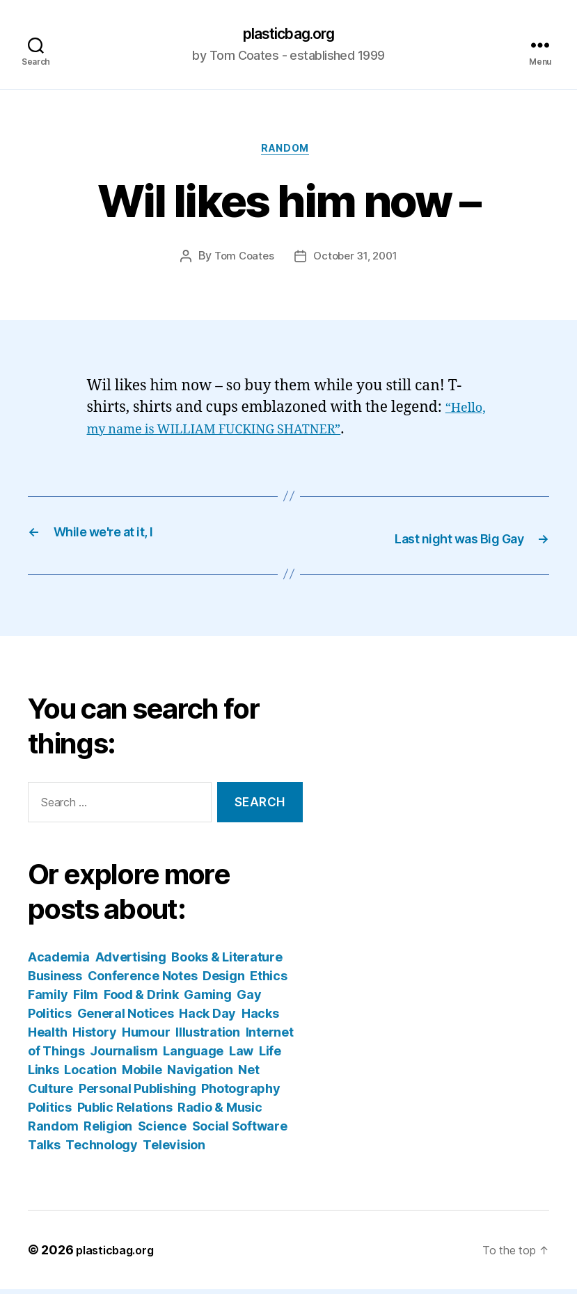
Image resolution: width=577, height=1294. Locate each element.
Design (223, 980)
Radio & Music (219, 1112)
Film (85, 999)
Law (241, 1055)
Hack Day (207, 1018)
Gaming (207, 999)
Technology (101, 1149)
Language (193, 1055)
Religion (108, 1131)
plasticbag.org (288, 34)
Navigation (199, 1074)
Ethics (268, 980)
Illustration (207, 1037)
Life (270, 1055)
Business (55, 980)
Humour (146, 1037)
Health (47, 1037)
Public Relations (125, 1112)
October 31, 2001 (357, 262)
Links (43, 1074)
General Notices (125, 1018)
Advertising (130, 961)
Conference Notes (143, 980)
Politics (50, 1112)
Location (90, 1074)
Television (174, 1149)
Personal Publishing (137, 1093)
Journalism (123, 1055)
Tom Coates (241, 262)
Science (162, 1131)
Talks (44, 1149)
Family (48, 999)
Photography (240, 1093)
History (94, 1037)
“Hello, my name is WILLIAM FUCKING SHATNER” (261, 435)
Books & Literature (226, 961)
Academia (59, 961)
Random (288, 153)
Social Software (239, 1131)
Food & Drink (141, 999)
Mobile (141, 1074)
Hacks (260, 1018)
